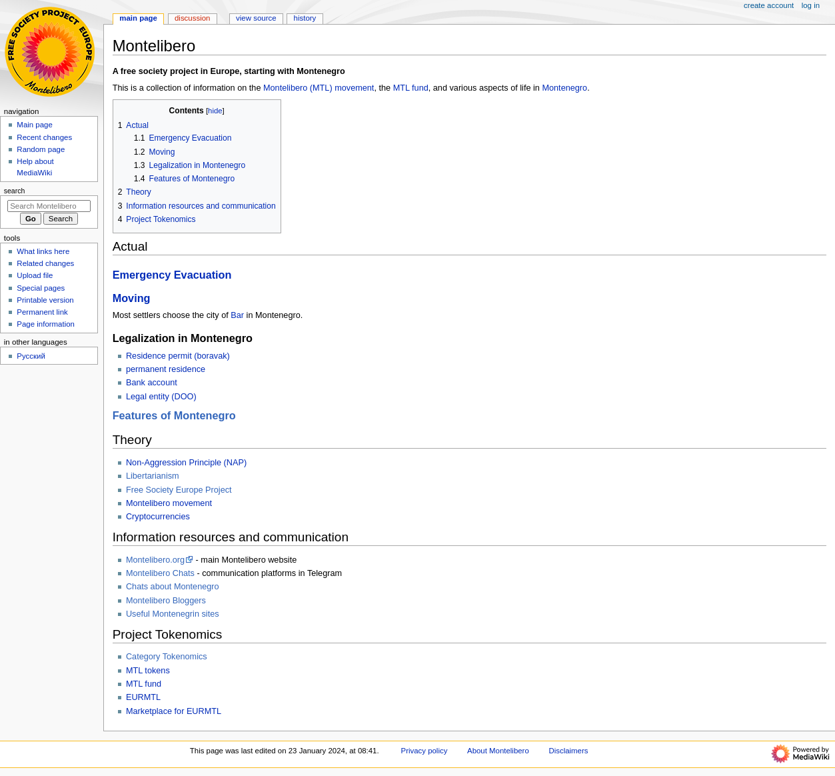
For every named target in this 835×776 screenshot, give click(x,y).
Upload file (35, 275)
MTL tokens (148, 670)
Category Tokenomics (166, 656)
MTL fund (410, 88)
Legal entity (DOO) (161, 396)
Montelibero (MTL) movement (318, 88)
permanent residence (165, 369)
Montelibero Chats (160, 573)
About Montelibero (498, 751)
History (305, 18)
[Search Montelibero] (49, 206)
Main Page (138, 18)
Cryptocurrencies (158, 516)
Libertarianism (152, 476)
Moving (132, 298)
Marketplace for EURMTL (173, 711)
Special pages (41, 288)
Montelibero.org (155, 560)
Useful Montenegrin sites (172, 614)
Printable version (45, 300)
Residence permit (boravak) (178, 356)
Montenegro (564, 88)
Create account (769, 5)
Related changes (45, 263)
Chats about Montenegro (172, 586)
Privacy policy (424, 751)
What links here (43, 251)
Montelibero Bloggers (166, 600)
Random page (41, 149)
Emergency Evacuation (172, 275)
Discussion (192, 18)
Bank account (151, 382)
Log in (811, 5)
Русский (31, 356)
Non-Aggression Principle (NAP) (186, 462)
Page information (46, 324)
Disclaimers (568, 751)
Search (14, 191)
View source (256, 18)
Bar (237, 315)
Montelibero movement (169, 503)
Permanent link (42, 312)
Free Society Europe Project (179, 490)
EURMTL (143, 697)
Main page (35, 125)
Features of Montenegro (174, 415)
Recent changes (44, 137)
